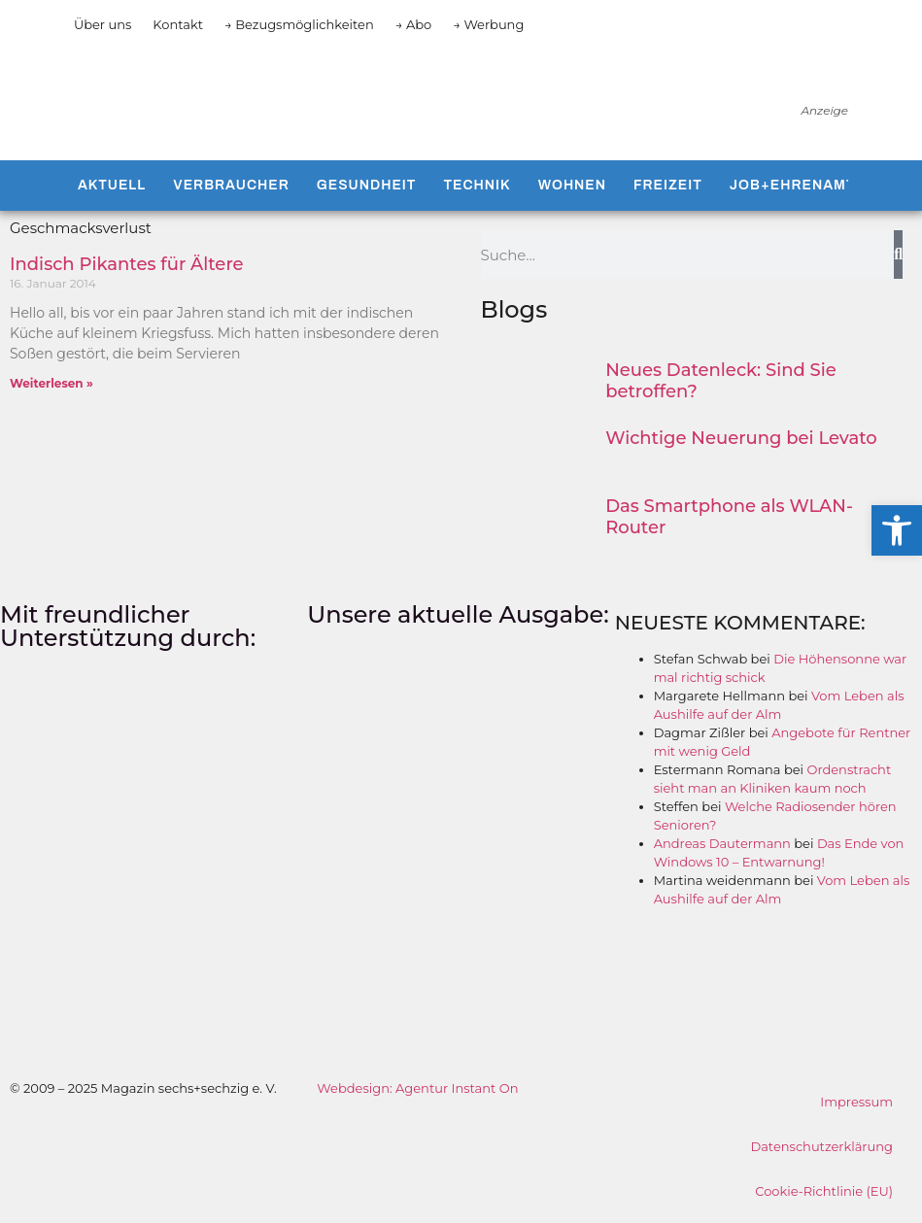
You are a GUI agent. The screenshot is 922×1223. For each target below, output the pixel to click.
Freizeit (667, 185)
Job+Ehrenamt (793, 185)
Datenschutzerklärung (821, 1146)
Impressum (856, 1101)
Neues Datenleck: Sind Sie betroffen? (721, 380)
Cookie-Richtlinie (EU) (824, 1191)
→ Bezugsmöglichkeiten (299, 24)
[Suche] (898, 254)
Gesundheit (367, 185)
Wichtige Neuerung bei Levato (741, 438)
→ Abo (413, 24)
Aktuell (112, 185)
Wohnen (572, 185)
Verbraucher (231, 185)
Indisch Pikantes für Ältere (127, 264)
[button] (896, 530)
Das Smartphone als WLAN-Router (729, 516)
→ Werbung (488, 24)
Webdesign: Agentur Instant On (417, 1088)
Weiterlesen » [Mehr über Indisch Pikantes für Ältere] (51, 383)
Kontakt (178, 24)
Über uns (102, 24)
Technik (476, 185)
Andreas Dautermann (722, 843)
